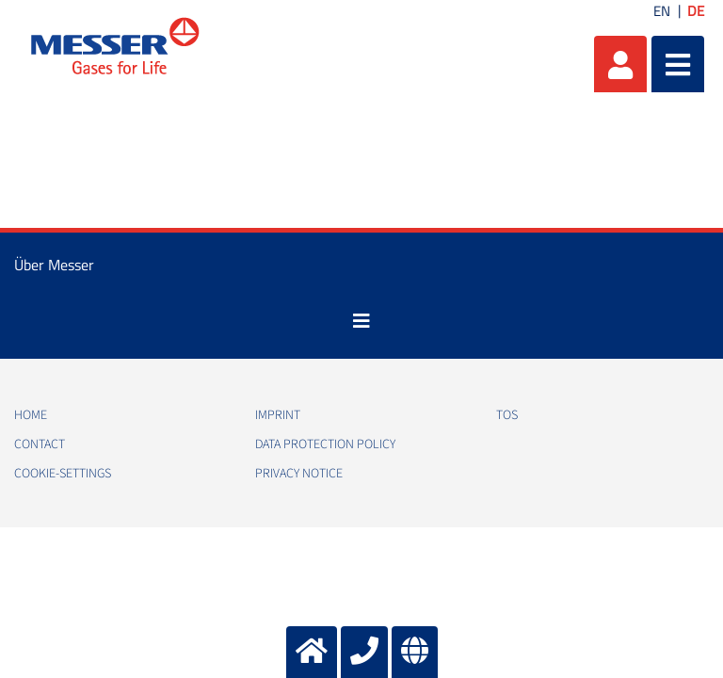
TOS (507, 415)
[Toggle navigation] (361, 321)
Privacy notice (299, 473)
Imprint (277, 415)
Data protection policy (325, 444)
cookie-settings (62, 473)
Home (30, 415)
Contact (39, 444)
